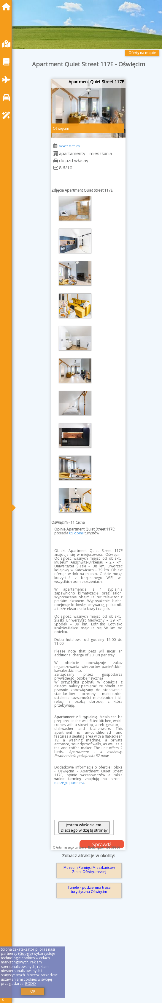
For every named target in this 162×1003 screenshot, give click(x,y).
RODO (30, 983)
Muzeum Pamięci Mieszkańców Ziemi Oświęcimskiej (89, 869)
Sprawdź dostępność (102, 844)
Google (25, 953)
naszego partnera (69, 782)
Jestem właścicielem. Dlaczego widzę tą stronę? (84, 827)
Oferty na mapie (142, 52)
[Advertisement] (88, 959)
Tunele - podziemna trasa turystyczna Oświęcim (89, 889)
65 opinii (76, 533)
